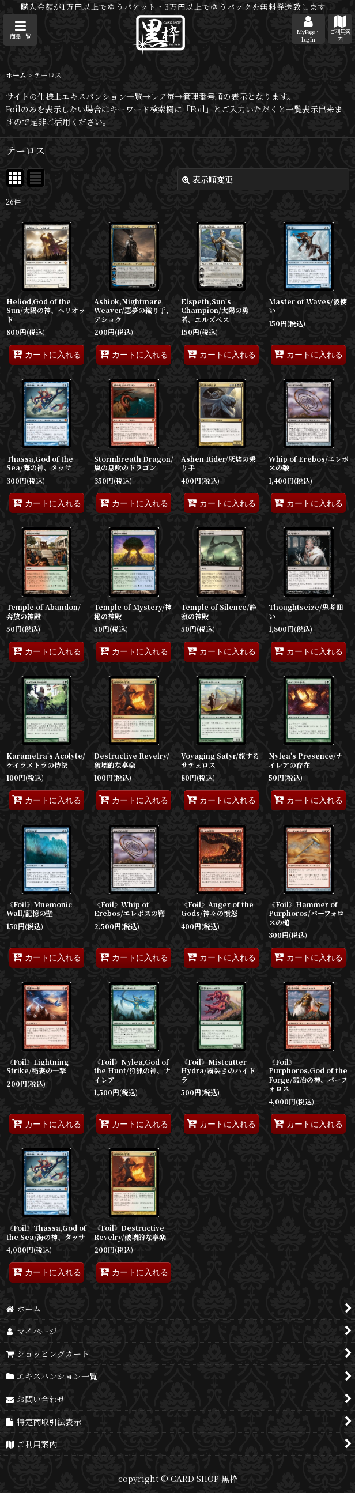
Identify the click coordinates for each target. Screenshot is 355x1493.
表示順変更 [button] (207, 179)
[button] (20, 30)
